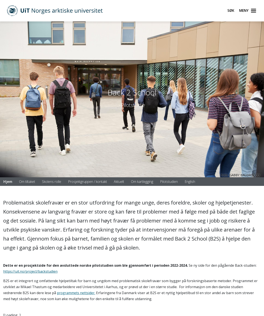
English (190, 181)
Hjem (7, 181)
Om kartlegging (142, 181)
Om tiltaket (27, 181)
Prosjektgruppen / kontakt (87, 181)
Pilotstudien (169, 181)
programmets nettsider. (76, 292)
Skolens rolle (51, 181)
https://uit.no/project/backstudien (30, 271)
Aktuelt (119, 181)
